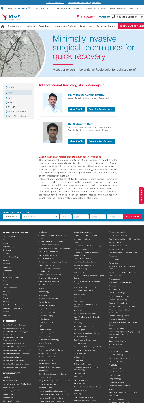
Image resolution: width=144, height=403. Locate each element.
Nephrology (78, 301)
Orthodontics (79, 357)
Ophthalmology (80, 343)
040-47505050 (88, 17)
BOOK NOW (133, 216)
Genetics (41, 347)
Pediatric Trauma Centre (118, 246)
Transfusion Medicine (117, 372)
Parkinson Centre (80, 390)
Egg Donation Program (47, 309)
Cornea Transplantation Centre (50, 275)
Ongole (6, 253)
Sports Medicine (115, 344)
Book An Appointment (101, 109)
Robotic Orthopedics (117, 319)
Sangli (5, 295)
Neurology (78, 323)
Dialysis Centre (44, 302)
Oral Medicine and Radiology (85, 350)
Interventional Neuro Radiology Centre (53, 394)
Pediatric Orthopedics (117, 232)
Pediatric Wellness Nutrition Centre (123, 253)
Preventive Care (115, 276)
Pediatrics (113, 256)
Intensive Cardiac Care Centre (50, 384)
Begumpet (7, 267)
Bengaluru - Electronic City (14, 308)
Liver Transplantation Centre (85, 262)
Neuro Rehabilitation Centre (85, 314)
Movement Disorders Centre (85, 287)
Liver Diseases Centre (82, 258)
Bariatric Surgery (10, 394)
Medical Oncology (81, 269)
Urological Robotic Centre (119, 386)
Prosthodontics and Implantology (122, 282)
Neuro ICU (78, 310)
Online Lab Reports (106, 26)
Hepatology (43, 370)
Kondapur (7, 240)
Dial (53, 2)
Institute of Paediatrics (12, 357)
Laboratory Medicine (82, 239)
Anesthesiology (9, 387)
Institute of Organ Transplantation (16, 350)
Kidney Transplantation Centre (86, 236)
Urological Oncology (117, 382)
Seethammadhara (10, 288)
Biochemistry (8, 398)
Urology (112, 389)
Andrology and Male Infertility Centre (17, 384)
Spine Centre (114, 338)
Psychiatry (113, 286)
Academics (121, 8)
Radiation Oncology (117, 293)
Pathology (78, 394)
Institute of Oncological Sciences (16, 347)
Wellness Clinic (114, 396)
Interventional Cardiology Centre (51, 391)
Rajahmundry (8, 247)
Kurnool (6, 264)
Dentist (41, 288)
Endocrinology (44, 319)
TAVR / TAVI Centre (116, 362)
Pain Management (81, 380)
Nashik (6, 284)
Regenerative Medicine (118, 303)
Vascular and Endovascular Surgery (123, 392)
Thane (5, 298)
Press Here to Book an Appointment (84, 2)
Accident (6, 377)
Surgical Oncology (116, 355)
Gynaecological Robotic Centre (50, 350)
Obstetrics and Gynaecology (85, 340)
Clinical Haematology (46, 258)
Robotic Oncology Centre (119, 316)
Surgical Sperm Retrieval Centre (121, 358)
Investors (88, 8)
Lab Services (86, 26)
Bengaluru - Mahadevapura (14, 305)
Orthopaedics (79, 360)
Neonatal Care (79, 294)
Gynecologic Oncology (47, 353)
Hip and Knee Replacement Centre (52, 374)
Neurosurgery (79, 330)
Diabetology (43, 295)
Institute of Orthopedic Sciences (16, 354)
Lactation (77, 242)
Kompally (7, 312)
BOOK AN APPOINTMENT (132, 26)
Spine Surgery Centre (117, 341)
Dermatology (43, 292)
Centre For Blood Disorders (49, 245)
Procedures (44, 26)
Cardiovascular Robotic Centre (50, 241)
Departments (14, 26)
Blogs (96, 8)
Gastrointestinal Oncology (48, 340)
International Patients (65, 26)
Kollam (6, 301)
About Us (78, 8)
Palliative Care (79, 383)
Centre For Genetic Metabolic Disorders (54, 248)
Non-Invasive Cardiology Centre (86, 333)
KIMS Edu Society (135, 8)
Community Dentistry (47, 265)
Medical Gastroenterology (84, 265)
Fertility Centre (44, 336)
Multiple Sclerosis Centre (83, 291)
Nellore (6, 243)
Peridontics (113, 263)
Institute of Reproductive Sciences (16, 364)
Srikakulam (7, 250)
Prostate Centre (115, 279)
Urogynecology (115, 379)
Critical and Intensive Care (48, 281)
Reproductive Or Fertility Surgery (122, 306)
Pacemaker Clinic (80, 373)
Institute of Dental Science (13, 328)
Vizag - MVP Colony (11, 277)
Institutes (30, 26)
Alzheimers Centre (10, 381)
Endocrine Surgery (45, 316)
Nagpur (6, 274)
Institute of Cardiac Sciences (14, 325)
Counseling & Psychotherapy (49, 278)
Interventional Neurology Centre (51, 398)
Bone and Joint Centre (12, 401)
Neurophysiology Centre (83, 326)
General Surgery (44, 343)
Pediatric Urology (116, 249)
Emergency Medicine (46, 312)
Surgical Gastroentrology (119, 351)
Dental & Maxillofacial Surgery (50, 285)
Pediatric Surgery (116, 242)
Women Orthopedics (117, 399)
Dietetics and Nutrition (47, 305)
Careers (112, 8)
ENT (40, 326)
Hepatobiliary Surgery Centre (50, 367)
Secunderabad (9, 236)
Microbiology (79, 272)
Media (103, 8)
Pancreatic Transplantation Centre (87, 387)
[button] (22, 8)
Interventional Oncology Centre (51, 401)
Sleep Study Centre (116, 328)
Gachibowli (7, 271)
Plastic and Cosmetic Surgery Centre (123, 272)
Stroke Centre (114, 348)
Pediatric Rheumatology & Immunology (125, 239)
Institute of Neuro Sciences (14, 343)
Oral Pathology (80, 354)
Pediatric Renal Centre (118, 236)
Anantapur (7, 260)
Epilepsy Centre (44, 329)
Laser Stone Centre (81, 249)
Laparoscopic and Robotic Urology (87, 246)
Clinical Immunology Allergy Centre (52, 262)
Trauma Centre (115, 375)
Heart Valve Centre (45, 360)
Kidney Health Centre (82, 232)
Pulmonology (114, 289)
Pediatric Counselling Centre (85, 401)
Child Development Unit (48, 252)
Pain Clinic (78, 377)
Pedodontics (114, 259)
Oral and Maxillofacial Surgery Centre (88, 347)
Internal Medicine (45, 388)
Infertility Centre (44, 377)
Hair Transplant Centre (47, 357)
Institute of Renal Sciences (13, 360)
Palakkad (6, 315)
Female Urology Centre (47, 333)
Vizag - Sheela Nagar (11, 257)
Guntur (6, 291)
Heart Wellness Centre (47, 364)
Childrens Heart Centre (47, 255)
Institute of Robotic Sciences (14, 367)
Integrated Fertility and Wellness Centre (54, 381)
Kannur (6, 281)
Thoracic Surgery (115, 368)
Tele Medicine (114, 365)
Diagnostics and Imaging (48, 299)
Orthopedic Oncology (82, 364)
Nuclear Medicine (80, 336)
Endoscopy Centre (45, 323)
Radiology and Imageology (119, 296)
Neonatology (79, 297)
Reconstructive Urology (118, 300)
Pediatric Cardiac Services (84, 397)
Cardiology (42, 232)
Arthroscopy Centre (11, 391)
